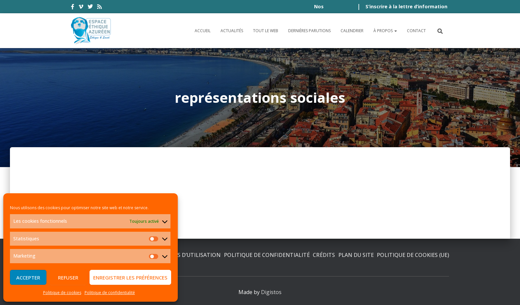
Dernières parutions (309, 30)
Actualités (232, 30)
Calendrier (352, 30)
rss (99, 7)
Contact (416, 30)
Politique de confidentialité (110, 292)
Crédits (324, 255)
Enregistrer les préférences (130, 277)
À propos (385, 30)
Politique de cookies (62, 292)
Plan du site (356, 255)
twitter (90, 7)
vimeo (81, 7)
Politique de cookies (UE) (413, 255)
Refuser (68, 277)
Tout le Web (265, 30)
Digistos (271, 292)
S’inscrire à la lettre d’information (406, 6)
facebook (72, 7)
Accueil (203, 30)
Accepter (28, 277)
